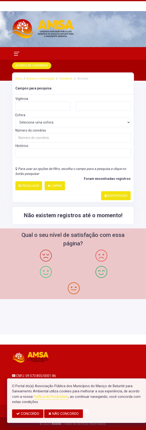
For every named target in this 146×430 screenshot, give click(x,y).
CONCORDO (27, 414)
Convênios (66, 78)
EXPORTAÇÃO (116, 195)
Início (18, 78)
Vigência (21, 99)
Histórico (21, 146)
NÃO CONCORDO (63, 414)
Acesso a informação (40, 78)
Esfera (20, 115)
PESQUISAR (28, 185)
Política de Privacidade (51, 397)
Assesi (56, 424)
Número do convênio (30, 130)
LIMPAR (55, 185)
